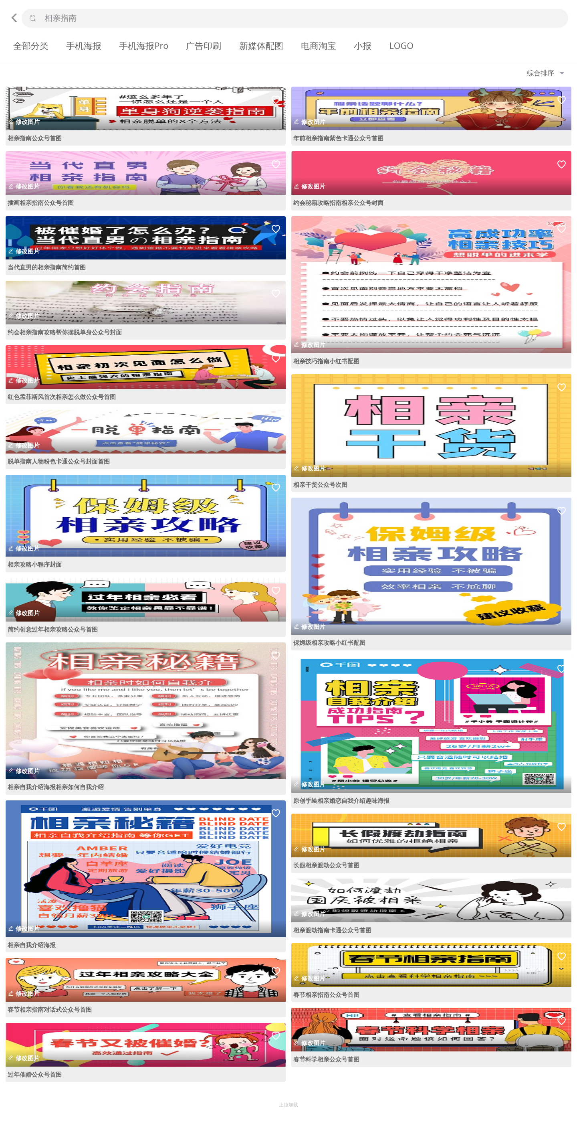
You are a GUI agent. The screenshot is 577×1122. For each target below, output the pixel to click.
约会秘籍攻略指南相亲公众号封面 (338, 202)
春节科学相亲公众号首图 (326, 1059)
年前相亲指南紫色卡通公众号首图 (338, 138)
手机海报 (83, 45)
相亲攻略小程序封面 (35, 564)
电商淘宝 (318, 45)
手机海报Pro (143, 45)
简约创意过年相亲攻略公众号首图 (53, 629)
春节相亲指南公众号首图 (326, 994)
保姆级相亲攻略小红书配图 (329, 642)
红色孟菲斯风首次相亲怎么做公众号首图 (62, 397)
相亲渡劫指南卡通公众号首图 (332, 930)
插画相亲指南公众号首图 (41, 202)
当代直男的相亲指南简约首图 (47, 267)
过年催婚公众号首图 (35, 1074)
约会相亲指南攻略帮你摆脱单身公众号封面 (65, 332)
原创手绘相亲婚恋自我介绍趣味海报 (341, 800)
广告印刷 (203, 45)
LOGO (401, 45)
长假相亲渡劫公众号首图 (326, 865)
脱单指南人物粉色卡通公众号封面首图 (59, 461)
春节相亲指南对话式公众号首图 (50, 1009)
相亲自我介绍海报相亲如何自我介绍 (56, 787)
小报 (362, 45)
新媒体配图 (261, 45)
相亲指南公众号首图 (35, 138)
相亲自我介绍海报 (32, 945)
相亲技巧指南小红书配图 (326, 361)
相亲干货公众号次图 (320, 484)
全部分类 (30, 45)
